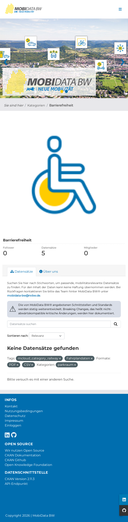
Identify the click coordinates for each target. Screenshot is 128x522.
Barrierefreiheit (61, 105)
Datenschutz (15, 416)
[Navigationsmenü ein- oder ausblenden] (120, 9)
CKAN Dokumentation (23, 455)
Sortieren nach (17, 336)
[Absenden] (116, 324)
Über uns (48, 271)
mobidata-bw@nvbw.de (23, 295)
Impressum (14, 420)
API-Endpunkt (16, 484)
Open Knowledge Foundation (28, 465)
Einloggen (13, 425)
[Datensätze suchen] (59, 324)
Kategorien (36, 105)
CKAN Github (15, 460)
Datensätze (21, 271)
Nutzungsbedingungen (24, 411)
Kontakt (11, 406)
